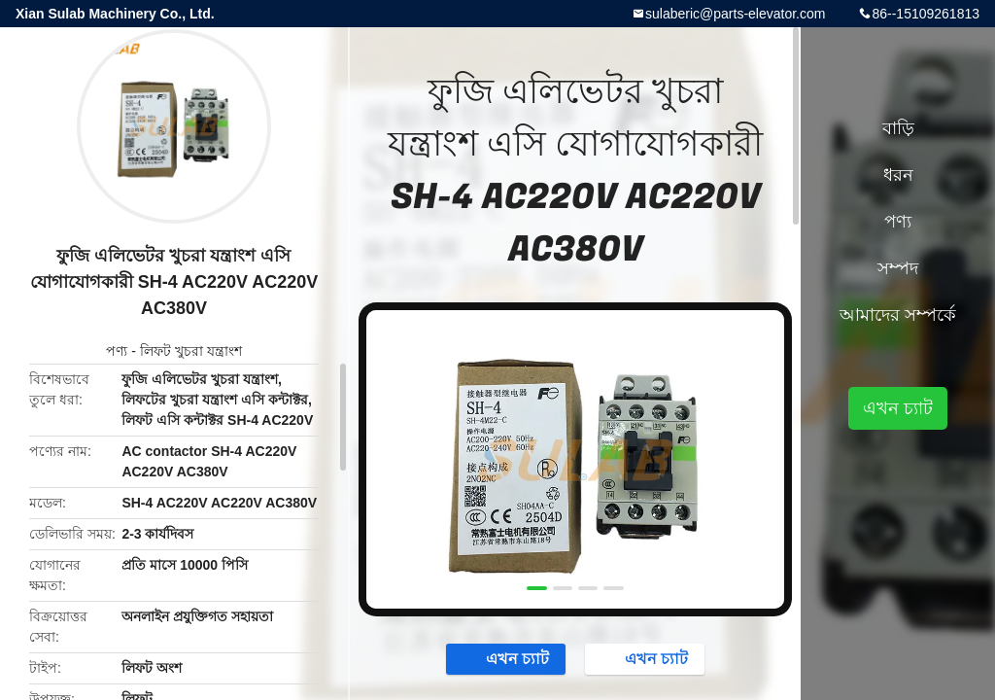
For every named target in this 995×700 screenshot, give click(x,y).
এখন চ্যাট (507, 658)
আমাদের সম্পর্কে (898, 315)
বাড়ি (898, 128)
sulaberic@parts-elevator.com (735, 13)
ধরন (898, 175)
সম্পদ (897, 268)
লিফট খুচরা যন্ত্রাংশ (191, 351)
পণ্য (116, 351)
